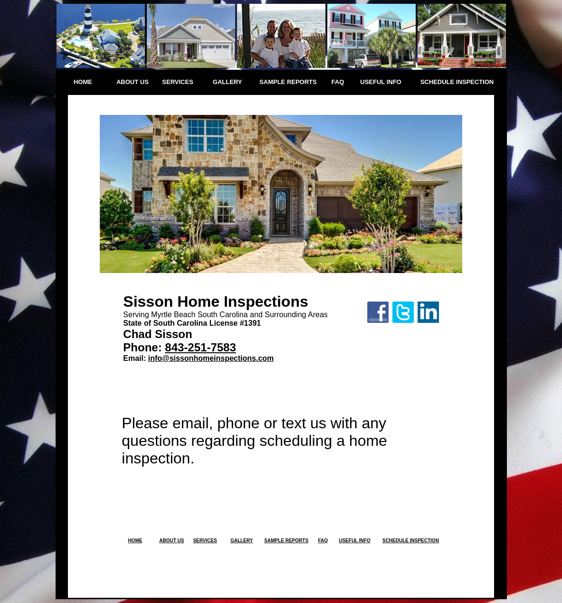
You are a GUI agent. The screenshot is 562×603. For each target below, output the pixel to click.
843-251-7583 (200, 347)
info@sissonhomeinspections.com (211, 358)
